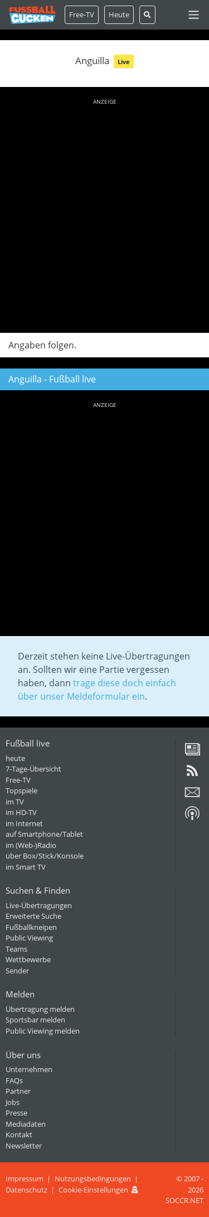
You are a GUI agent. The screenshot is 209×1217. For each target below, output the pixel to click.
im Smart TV (26, 867)
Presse (16, 1113)
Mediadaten (26, 1124)
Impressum (24, 1179)
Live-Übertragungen (39, 905)
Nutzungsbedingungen (93, 1179)
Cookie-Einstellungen (93, 1190)
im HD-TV (21, 812)
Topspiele (21, 791)
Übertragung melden (40, 1009)
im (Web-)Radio (31, 845)
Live (124, 61)
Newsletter (24, 1146)
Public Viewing (29, 938)
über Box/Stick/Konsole (45, 856)
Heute (119, 14)
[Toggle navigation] (193, 15)
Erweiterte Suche (33, 916)
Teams (16, 949)
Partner (18, 1091)
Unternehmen (29, 1069)
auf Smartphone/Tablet (44, 834)
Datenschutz (26, 1190)
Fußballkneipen (31, 927)
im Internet (24, 823)
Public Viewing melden (43, 1031)
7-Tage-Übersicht (33, 769)
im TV (15, 802)
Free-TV (81, 14)
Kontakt (19, 1134)
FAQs (14, 1080)
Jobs (13, 1102)
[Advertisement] (104, 213)
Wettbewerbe (28, 959)
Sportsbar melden (35, 1020)
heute (15, 758)
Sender (17, 971)
